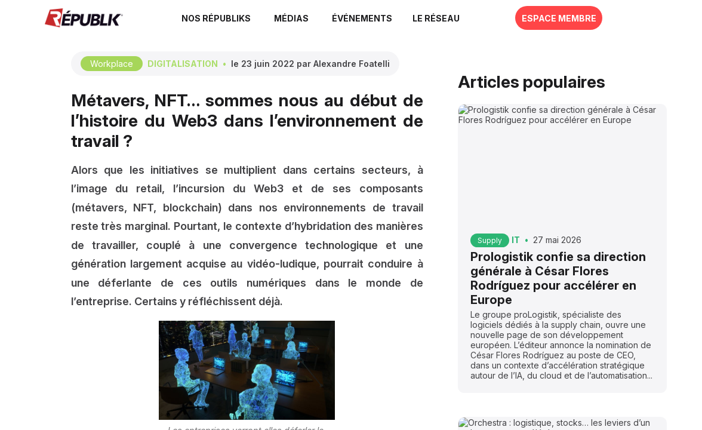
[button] (374, 18)
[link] (230, 18)
